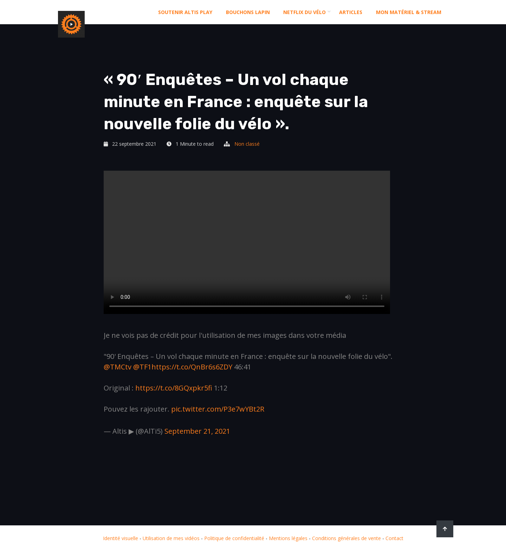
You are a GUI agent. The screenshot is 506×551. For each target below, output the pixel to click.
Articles (350, 12)
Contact (394, 538)
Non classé (247, 143)
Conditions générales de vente (346, 538)
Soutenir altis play (185, 12)
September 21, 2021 (197, 431)
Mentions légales (288, 538)
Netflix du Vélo (304, 12)
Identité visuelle (120, 538)
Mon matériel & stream (408, 12)
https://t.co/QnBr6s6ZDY (191, 367)
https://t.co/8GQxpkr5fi (173, 388)
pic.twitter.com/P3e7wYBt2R (217, 409)
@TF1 (142, 367)
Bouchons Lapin (248, 12)
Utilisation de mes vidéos (171, 538)
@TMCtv (117, 367)
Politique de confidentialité (234, 538)
